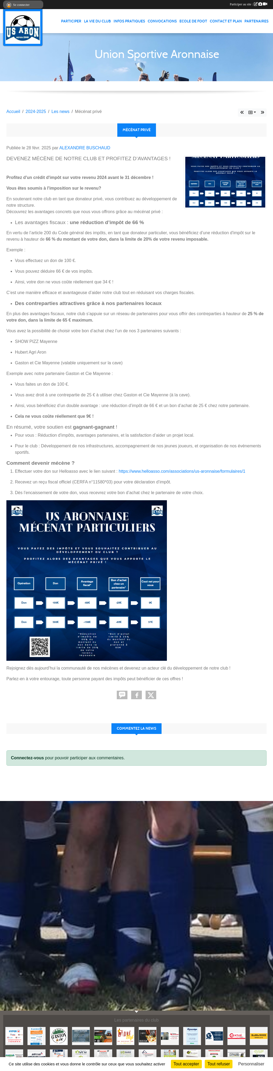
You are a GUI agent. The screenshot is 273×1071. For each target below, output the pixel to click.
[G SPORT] (214, 1035)
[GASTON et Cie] (59, 1035)
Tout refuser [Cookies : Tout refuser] (218, 1064)
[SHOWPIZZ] (147, 1035)
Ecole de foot (193, 21)
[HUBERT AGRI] (103, 1035)
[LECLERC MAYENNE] (36, 1035)
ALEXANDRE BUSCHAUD (84, 148)
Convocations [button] (162, 21)
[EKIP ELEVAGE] (81, 1035)
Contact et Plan (226, 21)
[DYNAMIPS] (192, 1035)
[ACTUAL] (236, 1035)
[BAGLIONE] (259, 1035)
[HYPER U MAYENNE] (14, 1035)
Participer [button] (71, 21)
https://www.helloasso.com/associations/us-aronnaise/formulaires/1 (182, 471)
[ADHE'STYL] (125, 1035)
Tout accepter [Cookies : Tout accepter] (186, 1064)
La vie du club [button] (97, 21)
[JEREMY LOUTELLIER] (170, 1035)
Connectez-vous (27, 758)
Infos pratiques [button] (129, 21)
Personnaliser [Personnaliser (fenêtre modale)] (251, 1064)
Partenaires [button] (256, 21)
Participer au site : (248, 4)
